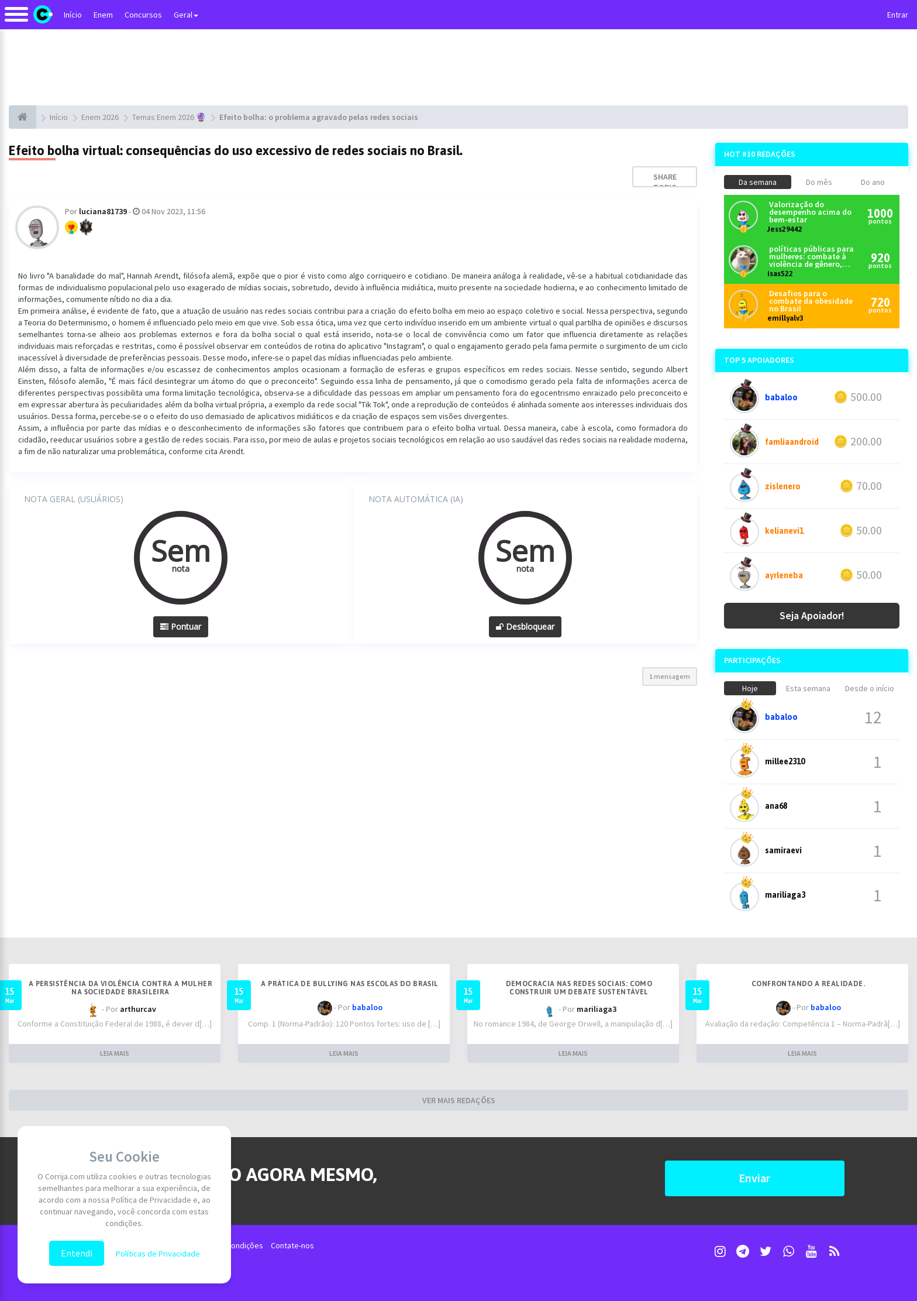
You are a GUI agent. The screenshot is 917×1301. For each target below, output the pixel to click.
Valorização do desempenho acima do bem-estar (810, 212)
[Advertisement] (458, 67)
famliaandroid (792, 442)
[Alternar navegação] (16, 20)
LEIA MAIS (114, 1053)
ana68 (776, 806)
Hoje (750, 688)
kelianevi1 (784, 530)
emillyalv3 (785, 318)
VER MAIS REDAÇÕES (458, 1100)
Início (73, 14)
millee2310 (785, 761)
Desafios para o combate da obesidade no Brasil (811, 301)
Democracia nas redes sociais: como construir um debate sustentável (579, 988)
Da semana (758, 182)
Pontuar (180, 626)
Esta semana (808, 688)
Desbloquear (525, 626)
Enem (103, 14)
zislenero (783, 486)
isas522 (780, 273)
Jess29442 (784, 229)
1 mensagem (669, 676)
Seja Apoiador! (812, 615)
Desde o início (869, 688)
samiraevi (783, 850)
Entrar (897, 14)
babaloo (781, 397)
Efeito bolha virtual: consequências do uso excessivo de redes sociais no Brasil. (236, 150)
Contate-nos (292, 1245)
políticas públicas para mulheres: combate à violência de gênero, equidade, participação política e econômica (811, 256)
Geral (186, 14)
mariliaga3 (785, 895)
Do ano (873, 182)
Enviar (754, 1177)
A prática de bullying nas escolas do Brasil (349, 984)
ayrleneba (784, 575)
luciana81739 (103, 211)
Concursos (143, 14)
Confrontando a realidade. (808, 984)
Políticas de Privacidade (158, 1253)
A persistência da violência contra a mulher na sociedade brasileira (120, 988)
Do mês (819, 182)
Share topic (665, 182)
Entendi (76, 1253)
